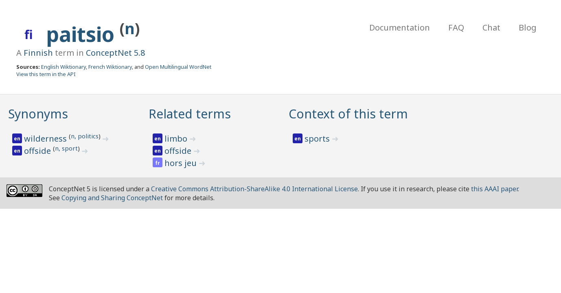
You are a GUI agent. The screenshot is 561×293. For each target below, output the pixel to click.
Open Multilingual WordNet (178, 66)
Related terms (190, 113)
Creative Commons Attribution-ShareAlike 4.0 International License (254, 188)
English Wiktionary (63, 66)
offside (38, 150)
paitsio (83, 34)
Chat (491, 27)
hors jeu (181, 162)
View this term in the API (46, 74)
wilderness (46, 138)
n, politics (85, 136)
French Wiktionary (110, 66)
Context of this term (348, 113)
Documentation (399, 27)
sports (318, 138)
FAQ (456, 27)
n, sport (66, 148)
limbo (176, 138)
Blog (528, 27)
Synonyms (38, 113)
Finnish (38, 52)
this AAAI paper (494, 188)
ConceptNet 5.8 (115, 52)
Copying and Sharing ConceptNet (112, 197)
